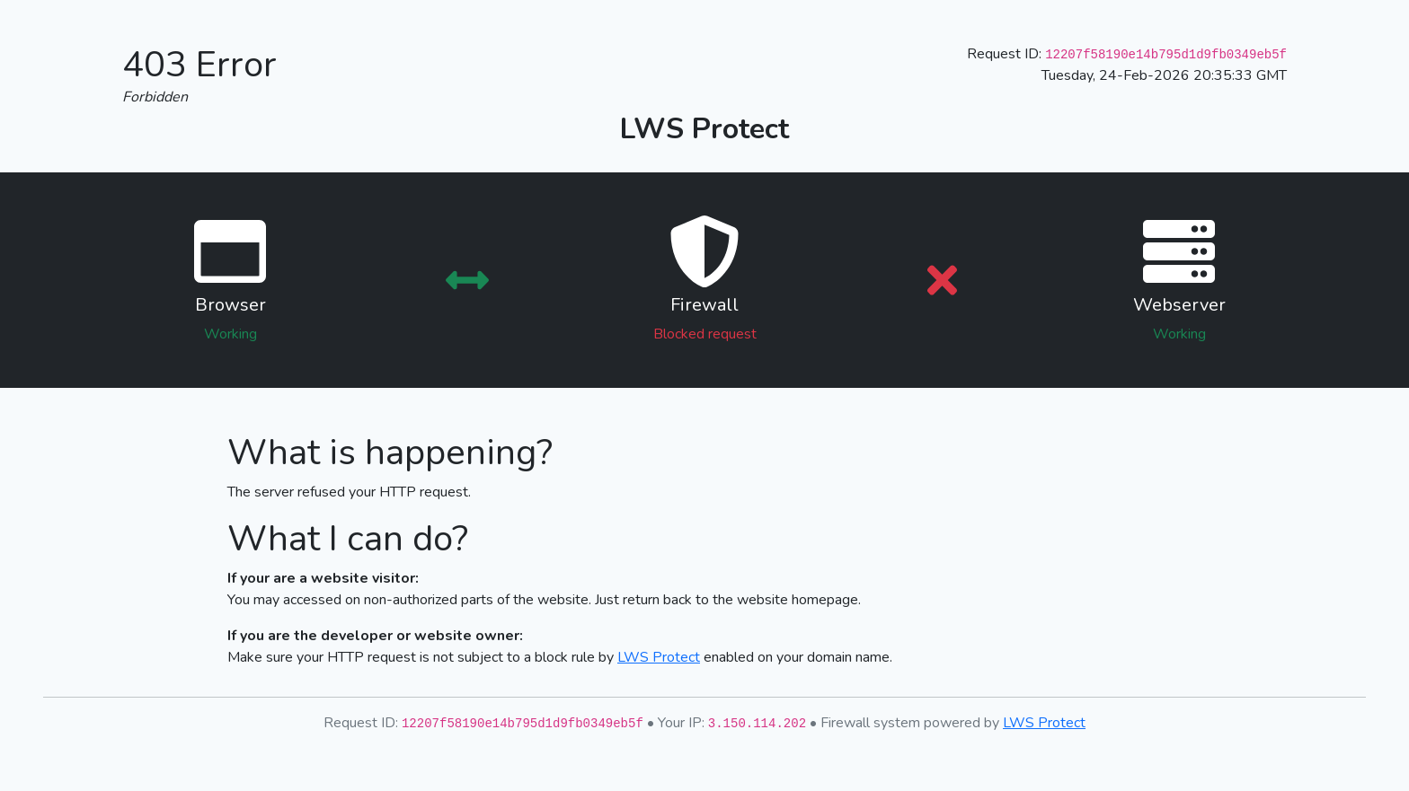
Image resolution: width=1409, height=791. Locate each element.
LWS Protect (658, 657)
